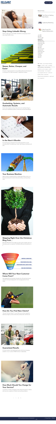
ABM (38, 63)
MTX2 (41, 63)
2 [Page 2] (18, 397)
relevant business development (43, 76)
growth (50, 69)
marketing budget (41, 70)
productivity (46, 74)
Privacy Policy (47, 418)
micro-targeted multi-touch (42, 72)
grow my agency (45, 69)
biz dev (43, 65)
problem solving (40, 74)
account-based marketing (47, 63)
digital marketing (41, 67)
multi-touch (50, 72)
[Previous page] (14, 398)
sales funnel (51, 76)
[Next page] (21, 398)
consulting (50, 65)
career (46, 65)
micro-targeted (47, 70)
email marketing (47, 67)
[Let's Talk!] (48, 2)
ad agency (39, 65)
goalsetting (40, 69)
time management (41, 78)
